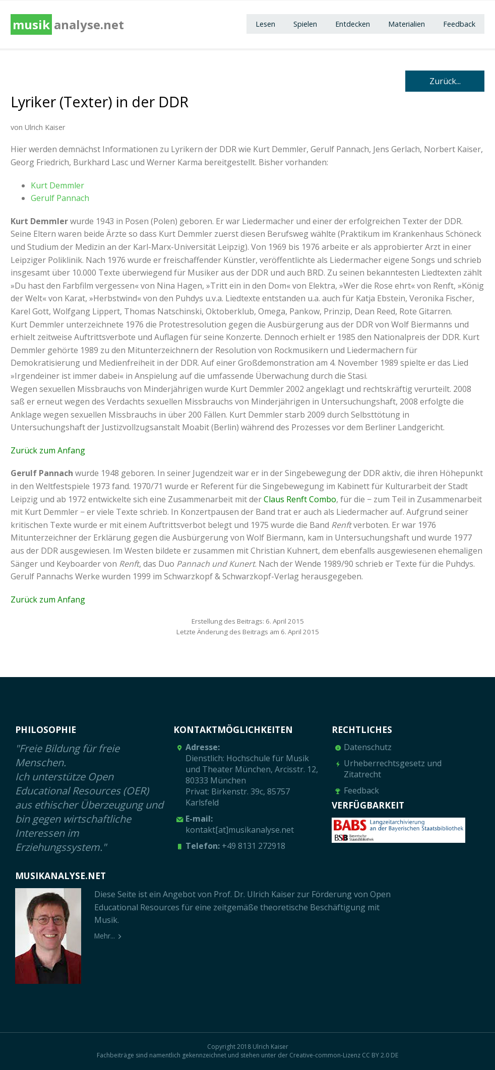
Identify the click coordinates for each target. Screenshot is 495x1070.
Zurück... (445, 81)
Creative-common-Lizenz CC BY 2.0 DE (343, 1055)
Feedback (459, 24)
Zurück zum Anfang (48, 450)
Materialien (406, 24)
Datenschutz (368, 747)
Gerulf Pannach (60, 198)
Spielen (305, 24)
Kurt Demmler (57, 185)
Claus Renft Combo (300, 499)
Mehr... (104, 936)
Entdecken (352, 24)
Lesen (265, 24)
